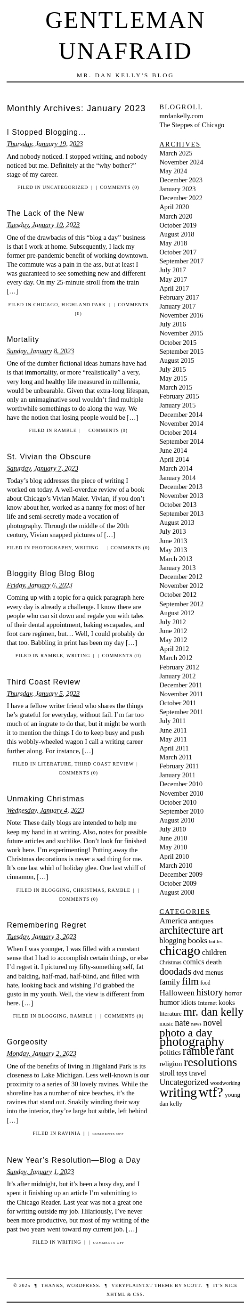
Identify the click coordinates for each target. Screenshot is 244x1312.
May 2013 (173, 550)
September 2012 (181, 604)
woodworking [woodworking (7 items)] (225, 1083)
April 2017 (174, 288)
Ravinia (69, 1133)
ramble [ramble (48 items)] (198, 1050)
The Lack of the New (45, 213)
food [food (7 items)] (205, 983)
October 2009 (177, 883)
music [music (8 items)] (166, 1023)
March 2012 (175, 657)
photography (52, 547)
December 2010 (181, 784)
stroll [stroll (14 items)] (167, 1073)
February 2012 (179, 667)
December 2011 (180, 685)
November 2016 (181, 315)
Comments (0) (119, 187)
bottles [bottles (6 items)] (215, 941)
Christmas (89, 890)
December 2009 (181, 874)
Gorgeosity (27, 1042)
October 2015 (177, 342)
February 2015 (179, 396)
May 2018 (173, 243)
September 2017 (181, 261)
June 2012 (173, 631)
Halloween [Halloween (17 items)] (177, 992)
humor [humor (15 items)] (169, 1002)
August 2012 (176, 613)
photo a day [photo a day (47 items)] (185, 1033)
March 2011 (175, 757)
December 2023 (181, 180)
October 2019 (177, 225)
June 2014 (173, 450)
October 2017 (177, 252)
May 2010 (173, 847)
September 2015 (181, 351)
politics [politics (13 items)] (170, 1052)
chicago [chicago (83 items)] (179, 950)
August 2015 (176, 360)
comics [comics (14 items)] (193, 962)
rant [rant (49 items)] (225, 1050)
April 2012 (174, 648)
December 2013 (181, 486)
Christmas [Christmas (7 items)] (170, 962)
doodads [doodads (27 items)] (175, 971)
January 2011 (177, 775)
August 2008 (176, 892)
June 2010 (173, 838)
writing (87, 547)
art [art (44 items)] (217, 930)
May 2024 (173, 171)
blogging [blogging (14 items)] (172, 941)
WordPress (82, 1285)
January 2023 (177, 189)
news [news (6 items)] (196, 1024)
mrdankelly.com (181, 116)
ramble (65, 430)
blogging (55, 890)
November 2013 (181, 495)
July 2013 (172, 531)
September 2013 (181, 513)
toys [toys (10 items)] (182, 1073)
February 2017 (179, 297)
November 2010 (181, 793)
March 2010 (175, 865)
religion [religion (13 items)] (170, 1063)
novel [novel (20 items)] (212, 1022)
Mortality (23, 339)
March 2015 (175, 387)
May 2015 (173, 378)
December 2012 (181, 576)
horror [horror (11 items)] (233, 993)
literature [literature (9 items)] (170, 1013)
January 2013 (177, 567)
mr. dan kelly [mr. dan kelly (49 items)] (213, 1011)
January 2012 (177, 676)
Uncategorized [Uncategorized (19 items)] (183, 1082)
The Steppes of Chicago (191, 125)
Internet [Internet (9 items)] (207, 1002)
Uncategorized (65, 187)
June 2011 (173, 730)
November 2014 (181, 423)
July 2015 (172, 369)
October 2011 (177, 703)
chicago (45, 304)
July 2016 (172, 324)
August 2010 (176, 820)
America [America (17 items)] (173, 920)
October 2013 (177, 504)
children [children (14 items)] (214, 952)
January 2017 (177, 306)
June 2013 (173, 541)
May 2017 (173, 279)
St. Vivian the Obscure (49, 457)
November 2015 (181, 333)
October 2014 (177, 432)
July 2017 (172, 270)
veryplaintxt (132, 1285)
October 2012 (177, 594)
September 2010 (181, 811)
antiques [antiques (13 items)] (201, 921)
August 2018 (176, 234)
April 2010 (174, 856)
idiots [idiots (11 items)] (188, 1002)
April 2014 (174, 459)
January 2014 (177, 477)
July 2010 (172, 829)
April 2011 (173, 748)
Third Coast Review (43, 682)
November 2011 (181, 694)
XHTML (115, 1294)
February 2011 (179, 766)
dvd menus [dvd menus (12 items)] (208, 972)
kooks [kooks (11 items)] (227, 1002)
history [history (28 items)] (209, 992)
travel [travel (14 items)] (197, 1073)
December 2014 (181, 414)
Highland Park (84, 304)
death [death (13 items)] (214, 962)
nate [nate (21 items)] (182, 1022)
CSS (138, 1294)
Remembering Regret (46, 925)
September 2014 (181, 441)
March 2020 (175, 216)
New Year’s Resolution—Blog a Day (73, 1160)
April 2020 (174, 207)
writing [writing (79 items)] (178, 1092)
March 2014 (175, 468)
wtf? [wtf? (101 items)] (211, 1092)
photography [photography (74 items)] (191, 1042)
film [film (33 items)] (190, 981)
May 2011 (173, 739)
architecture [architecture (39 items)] (184, 930)
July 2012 (172, 622)
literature (54, 763)
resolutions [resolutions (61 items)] (210, 1062)
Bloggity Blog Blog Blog (51, 574)
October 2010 (177, 802)
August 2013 (176, 522)
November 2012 (181, 585)
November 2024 (181, 162)
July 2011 (172, 721)
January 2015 (177, 405)
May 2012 (173, 640)
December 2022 (181, 198)
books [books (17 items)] (197, 940)
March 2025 (175, 153)
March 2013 (175, 558)
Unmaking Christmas (45, 799)
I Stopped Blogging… (46, 132)
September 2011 (181, 712)
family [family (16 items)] (169, 982)
